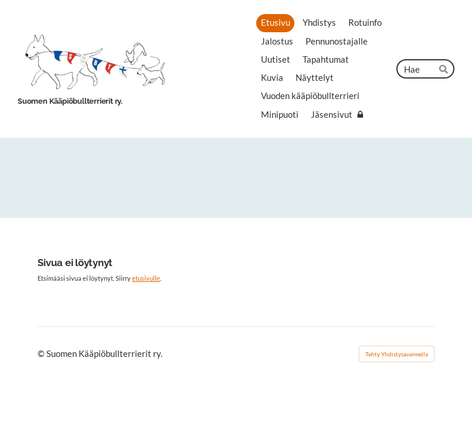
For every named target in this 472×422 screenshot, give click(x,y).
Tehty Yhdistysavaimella (396, 354)
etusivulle (146, 278)
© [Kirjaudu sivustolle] (42, 353)
